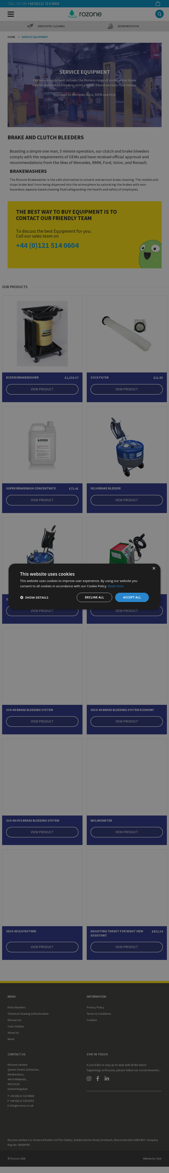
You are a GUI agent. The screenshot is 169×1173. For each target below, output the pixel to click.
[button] (34, 597)
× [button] (153, 568)
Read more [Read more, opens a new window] (116, 586)
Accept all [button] (132, 597)
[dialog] (84, 586)
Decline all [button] (94, 597)
